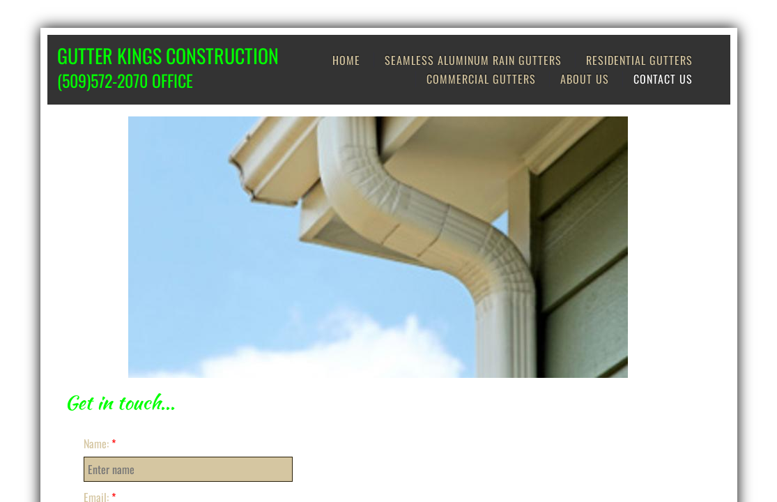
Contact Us (663, 78)
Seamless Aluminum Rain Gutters (473, 60)
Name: (100, 443)
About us (584, 78)
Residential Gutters (639, 60)
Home (346, 60)
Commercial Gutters (481, 78)
